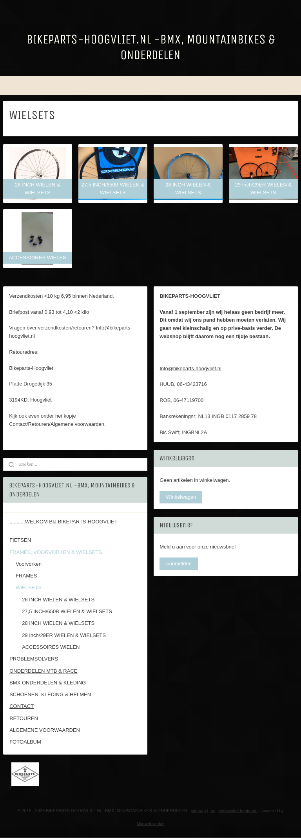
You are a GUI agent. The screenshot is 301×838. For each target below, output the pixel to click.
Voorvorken (29, 564)
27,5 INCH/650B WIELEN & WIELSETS (67, 611)
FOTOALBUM (25, 742)
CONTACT (21, 706)
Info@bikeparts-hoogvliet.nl (190, 368)
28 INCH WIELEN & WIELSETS (58, 623)
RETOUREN (23, 718)
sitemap (198, 810)
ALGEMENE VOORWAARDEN (44, 730)
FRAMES (26, 576)
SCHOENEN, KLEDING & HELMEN (50, 694)
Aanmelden (179, 564)
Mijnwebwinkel (151, 823)
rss (212, 810)
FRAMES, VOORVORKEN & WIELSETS (55, 552)
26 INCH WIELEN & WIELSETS (58, 600)
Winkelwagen (181, 497)
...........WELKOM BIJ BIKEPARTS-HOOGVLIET (63, 522)
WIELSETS (29, 587)
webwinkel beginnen (238, 810)
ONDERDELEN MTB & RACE (43, 671)
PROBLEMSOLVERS (33, 659)
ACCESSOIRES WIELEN (51, 647)
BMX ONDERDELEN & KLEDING (47, 683)
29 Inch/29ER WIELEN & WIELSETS (64, 635)
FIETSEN (20, 540)
